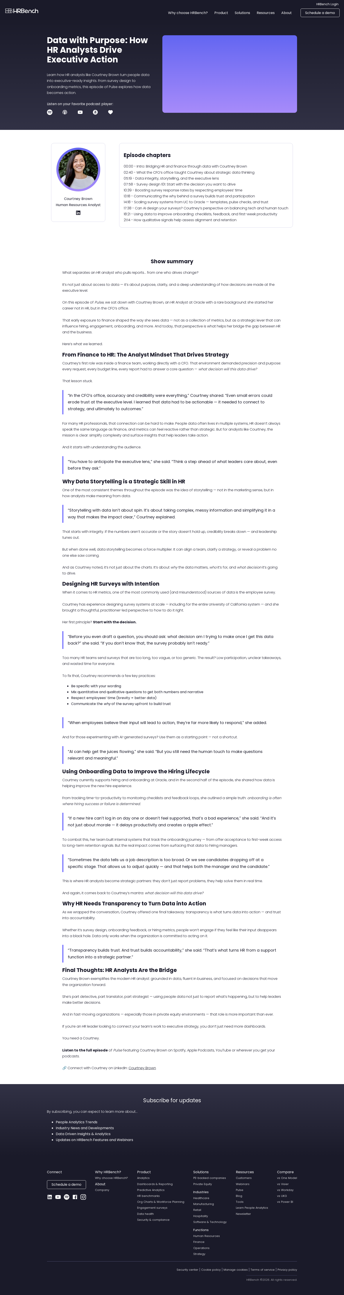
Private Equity (202, 1184)
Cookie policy (211, 1270)
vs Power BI (285, 1202)
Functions (201, 1230)
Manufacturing (203, 1204)
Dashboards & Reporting (155, 1184)
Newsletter (243, 1214)
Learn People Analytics (252, 1208)
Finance (198, 1242)
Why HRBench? (108, 1172)
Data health (145, 1214)
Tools (240, 1202)
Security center (187, 1270)
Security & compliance (153, 1220)
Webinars (242, 1184)
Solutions (201, 1172)
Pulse (239, 1190)
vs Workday (285, 1190)
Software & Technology (210, 1222)
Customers (244, 1178)
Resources (245, 1172)
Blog (239, 1196)
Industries (201, 1192)
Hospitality (200, 1216)
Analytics (143, 1178)
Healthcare (201, 1198)
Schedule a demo (320, 12)
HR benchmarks (148, 1196)
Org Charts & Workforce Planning (160, 1202)
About (100, 1184)
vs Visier (283, 1184)
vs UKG (282, 1196)
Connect (54, 1172)
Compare (285, 1172)
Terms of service (263, 1270)
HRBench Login (327, 4)
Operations (201, 1248)
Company (102, 1190)
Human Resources (206, 1236)
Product (144, 1172)
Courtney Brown (142, 1068)
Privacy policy (287, 1270)
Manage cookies (236, 1270)
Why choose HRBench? (111, 1178)
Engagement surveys (152, 1208)
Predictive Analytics (151, 1190)
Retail (197, 1210)
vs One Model (287, 1178)
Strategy (199, 1254)
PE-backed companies (209, 1178)
